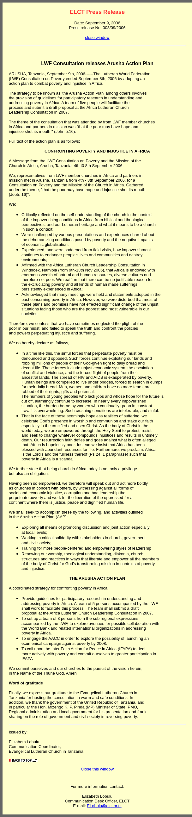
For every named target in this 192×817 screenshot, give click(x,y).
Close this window (97, 769)
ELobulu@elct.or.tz (104, 805)
